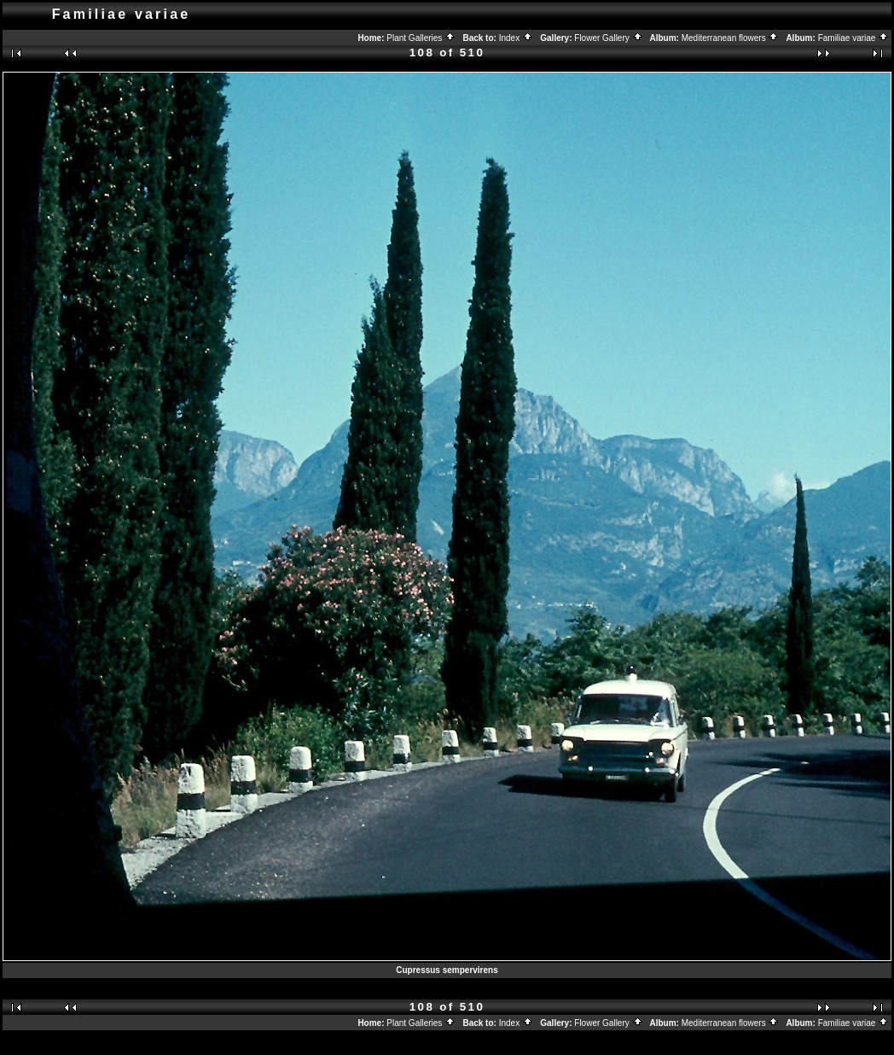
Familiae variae (854, 38)
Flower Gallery (608, 38)
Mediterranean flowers (731, 38)
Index (516, 38)
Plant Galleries (421, 38)
